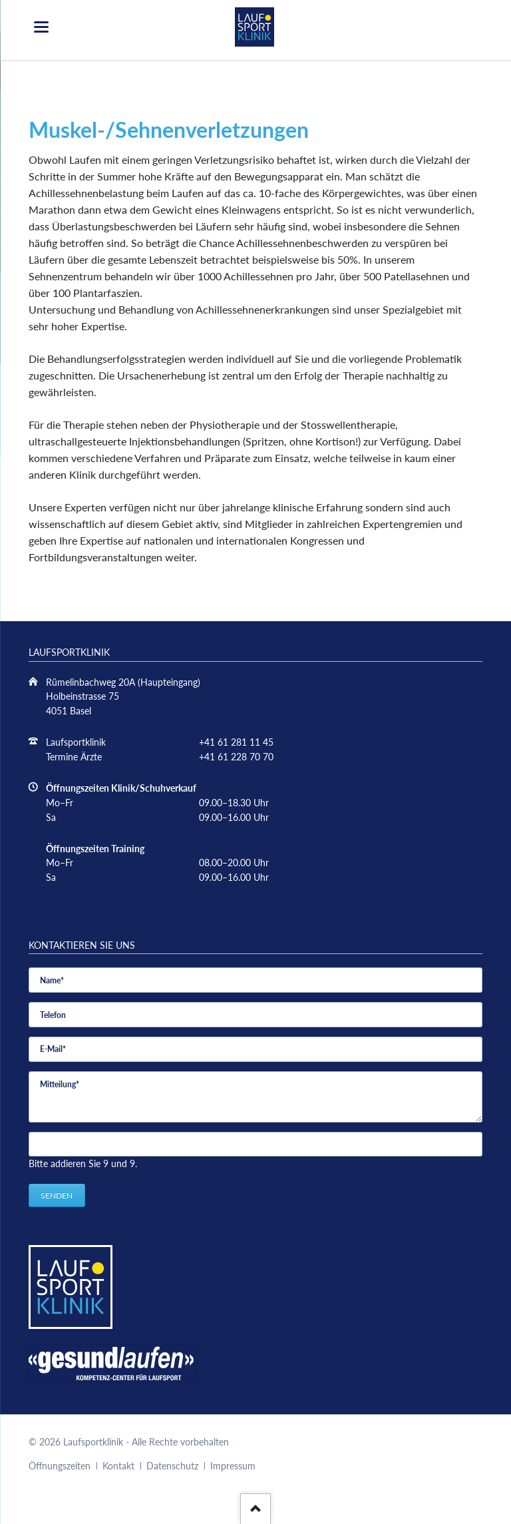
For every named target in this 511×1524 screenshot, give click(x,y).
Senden (57, 1195)
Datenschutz (172, 1465)
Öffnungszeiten (59, 1465)
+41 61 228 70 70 (236, 756)
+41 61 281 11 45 (236, 742)
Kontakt (118, 1465)
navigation (41, 27)
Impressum (233, 1465)
